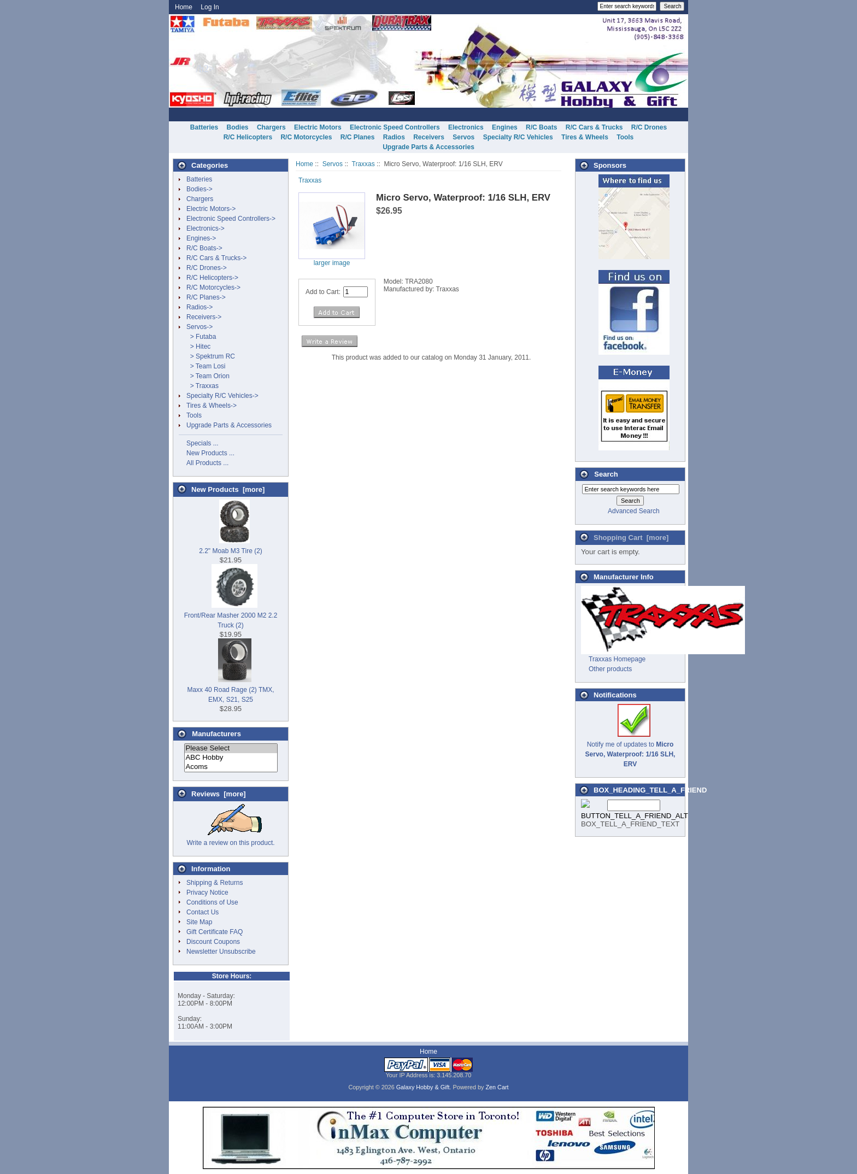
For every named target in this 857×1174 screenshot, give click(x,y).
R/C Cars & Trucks (594, 127)
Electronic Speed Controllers (395, 127)
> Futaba (201, 337)
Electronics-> (205, 228)
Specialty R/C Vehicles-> (222, 396)
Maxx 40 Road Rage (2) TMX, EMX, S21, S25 (230, 689)
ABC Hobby (231, 757)
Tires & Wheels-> (211, 405)
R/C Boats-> (204, 248)
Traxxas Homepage (617, 659)
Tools (625, 137)
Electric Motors (318, 127)
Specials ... (202, 443)
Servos (332, 164)
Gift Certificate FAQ (214, 932)
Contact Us (202, 912)
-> (199, 327)
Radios (394, 137)
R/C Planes (358, 137)
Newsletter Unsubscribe (221, 951)
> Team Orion (208, 376)
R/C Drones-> (206, 268)
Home (183, 7)
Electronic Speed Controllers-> (230, 218)
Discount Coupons (213, 942)
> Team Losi (205, 366)
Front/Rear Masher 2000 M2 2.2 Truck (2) (231, 615)
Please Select (231, 748)
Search (606, 474)
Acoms (231, 767)
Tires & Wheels (584, 137)
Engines (505, 127)
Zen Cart (497, 1087)
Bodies (238, 127)
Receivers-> (203, 317)
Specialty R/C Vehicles (518, 137)
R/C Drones (649, 127)
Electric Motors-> (211, 209)
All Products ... (207, 463)
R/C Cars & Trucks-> (216, 258)
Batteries (204, 127)
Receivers (428, 137)
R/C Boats (541, 127)
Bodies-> (199, 189)
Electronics (466, 127)
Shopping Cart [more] (631, 537)
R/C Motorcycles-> (213, 287)
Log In (210, 7)
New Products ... (210, 453)
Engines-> (201, 238)
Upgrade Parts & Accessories (428, 147)
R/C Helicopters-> (212, 277)
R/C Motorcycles (306, 137)
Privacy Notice (207, 892)
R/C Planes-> (206, 297)
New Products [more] (228, 489)
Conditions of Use (212, 902)
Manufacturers (216, 734)
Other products (610, 669)
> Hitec (198, 346)
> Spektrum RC (210, 356)
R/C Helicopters (248, 137)
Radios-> (199, 307)
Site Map (199, 922)
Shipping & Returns (214, 883)
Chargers (271, 127)
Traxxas (363, 164)
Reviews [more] (218, 794)
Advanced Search (634, 511)
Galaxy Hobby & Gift (423, 1087)
